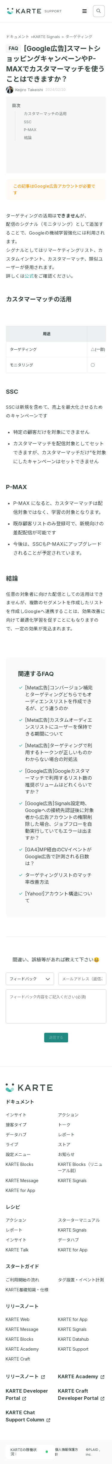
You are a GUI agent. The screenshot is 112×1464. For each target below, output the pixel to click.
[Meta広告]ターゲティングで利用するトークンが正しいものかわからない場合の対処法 (58, 752)
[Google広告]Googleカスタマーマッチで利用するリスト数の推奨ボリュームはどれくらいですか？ (58, 781)
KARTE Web (18, 1319)
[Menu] (84, 11)
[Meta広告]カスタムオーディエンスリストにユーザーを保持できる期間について (58, 727)
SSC (15, 391)
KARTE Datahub (73, 1339)
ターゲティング (78, 36)
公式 (29, 276)
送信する (56, 1037)
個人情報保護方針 (66, 1452)
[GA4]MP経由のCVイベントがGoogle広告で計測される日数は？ (58, 856)
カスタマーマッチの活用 (42, 299)
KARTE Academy (22, 1349)
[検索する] (98, 10)
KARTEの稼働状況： (29, 1452)
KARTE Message (22, 1329)
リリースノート (25, 1376)
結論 (15, 578)
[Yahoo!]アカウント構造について (58, 897)
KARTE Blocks (19, 1339)
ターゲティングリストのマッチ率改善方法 (58, 878)
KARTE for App (73, 1319)
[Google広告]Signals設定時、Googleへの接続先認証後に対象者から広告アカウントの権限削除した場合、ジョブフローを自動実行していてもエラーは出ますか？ (59, 820)
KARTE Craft (18, 1358)
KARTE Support (73, 1349)
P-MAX (19, 487)
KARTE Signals (46, 36)
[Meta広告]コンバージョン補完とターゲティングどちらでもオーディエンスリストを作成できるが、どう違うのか (59, 698)
